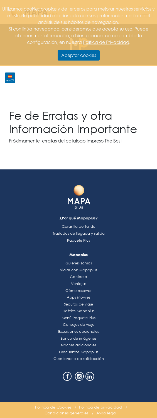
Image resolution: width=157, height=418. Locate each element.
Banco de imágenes (78, 338)
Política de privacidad (100, 407)
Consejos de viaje (78, 324)
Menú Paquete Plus (78, 318)
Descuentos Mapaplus (78, 352)
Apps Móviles (78, 297)
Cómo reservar (78, 290)
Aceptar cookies (78, 55)
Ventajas (78, 283)
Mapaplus (78, 254)
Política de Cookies (53, 407)
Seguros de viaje (78, 304)
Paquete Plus (78, 240)
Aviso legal (106, 413)
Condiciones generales (66, 413)
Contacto (78, 276)
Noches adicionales (78, 345)
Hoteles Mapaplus (78, 311)
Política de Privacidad (106, 42)
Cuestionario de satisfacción (78, 358)
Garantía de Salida (78, 226)
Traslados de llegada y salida (79, 233)
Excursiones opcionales (78, 331)
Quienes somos (78, 263)
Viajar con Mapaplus (78, 270)
